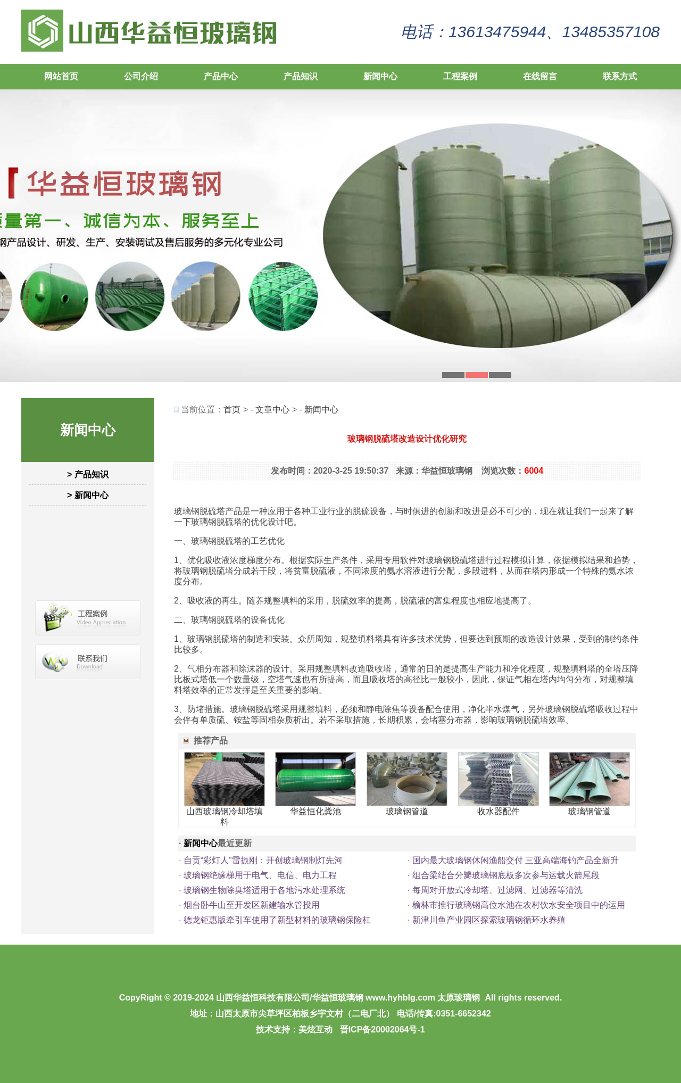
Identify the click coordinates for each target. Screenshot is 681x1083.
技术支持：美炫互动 (294, 1029)
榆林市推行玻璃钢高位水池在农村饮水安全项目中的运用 (518, 905)
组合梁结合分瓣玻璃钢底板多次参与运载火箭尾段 (506, 875)
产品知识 (301, 76)
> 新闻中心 (88, 495)
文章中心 (272, 409)
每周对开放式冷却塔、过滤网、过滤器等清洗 (497, 890)
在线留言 (540, 76)
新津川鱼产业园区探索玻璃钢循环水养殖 (489, 919)
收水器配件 (498, 811)
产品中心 (221, 76)
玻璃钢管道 (407, 811)
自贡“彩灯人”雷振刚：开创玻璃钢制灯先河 (263, 860)
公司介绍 (141, 76)
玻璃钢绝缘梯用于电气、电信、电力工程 (260, 875)
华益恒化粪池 (315, 811)
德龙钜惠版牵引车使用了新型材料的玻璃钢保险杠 (277, 919)
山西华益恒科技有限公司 (263, 997)
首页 (231, 409)
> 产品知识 (88, 474)
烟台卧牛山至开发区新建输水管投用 (252, 905)
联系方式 (620, 76)
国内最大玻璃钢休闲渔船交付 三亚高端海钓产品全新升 (515, 860)
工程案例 (460, 76)
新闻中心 (380, 76)
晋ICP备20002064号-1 (382, 1029)
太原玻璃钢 (458, 997)
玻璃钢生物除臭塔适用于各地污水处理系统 (264, 890)
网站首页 (61, 76)
